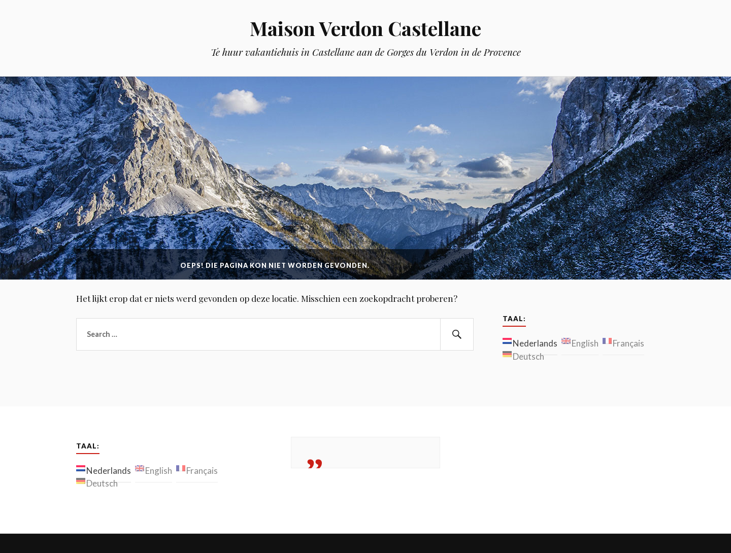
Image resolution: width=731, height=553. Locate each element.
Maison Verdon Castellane (365, 28)
